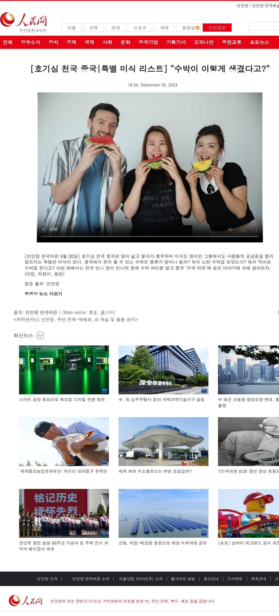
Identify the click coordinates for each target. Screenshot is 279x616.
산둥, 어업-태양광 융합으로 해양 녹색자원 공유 (163, 543)
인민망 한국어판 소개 (90, 578)
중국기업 (148, 42)
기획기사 (176, 42)
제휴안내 (258, 578)
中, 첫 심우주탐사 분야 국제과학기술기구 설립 (162, 399)
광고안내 (211, 578)
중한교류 (231, 42)
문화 (125, 42)
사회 (107, 42)
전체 (8, 42)
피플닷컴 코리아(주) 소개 (140, 578)
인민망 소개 (47, 578)
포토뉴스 (259, 42)
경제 (71, 42)
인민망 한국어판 (41, 312)
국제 (89, 42)
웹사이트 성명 (183, 578)
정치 (53, 42)
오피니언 (204, 42)
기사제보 (234, 578)
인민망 (242, 5)
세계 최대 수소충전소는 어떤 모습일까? (155, 471)
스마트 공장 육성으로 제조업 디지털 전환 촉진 (62, 399)
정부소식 (30, 42)
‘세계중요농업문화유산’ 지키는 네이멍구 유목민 (63, 471)
